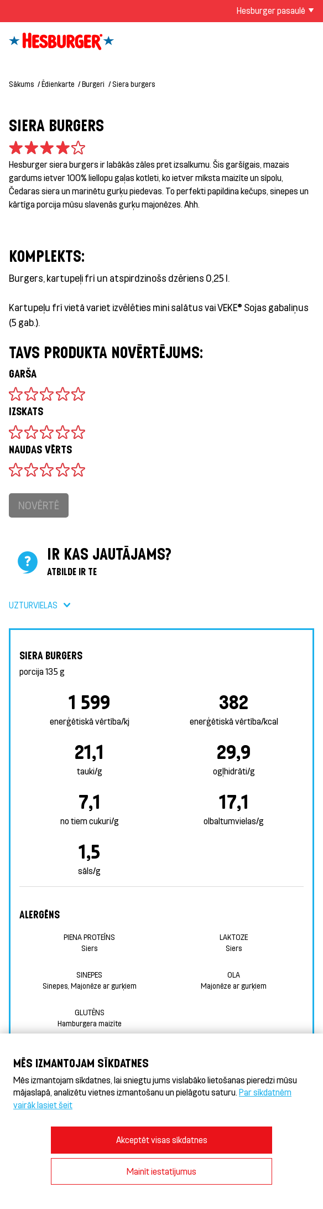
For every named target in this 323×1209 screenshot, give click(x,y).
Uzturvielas (33, 605)
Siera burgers (133, 84)
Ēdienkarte (58, 84)
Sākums (21, 84)
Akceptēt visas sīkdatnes (161, 1139)
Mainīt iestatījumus (161, 1171)
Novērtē (38, 505)
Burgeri (93, 84)
